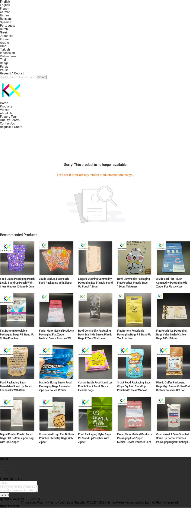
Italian (4, 15)
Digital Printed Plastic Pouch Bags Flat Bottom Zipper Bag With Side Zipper (17, 438)
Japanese (6, 36)
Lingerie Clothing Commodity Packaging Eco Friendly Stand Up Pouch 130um (95, 282)
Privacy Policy (9, 476)
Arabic (4, 42)
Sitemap (5, 472)
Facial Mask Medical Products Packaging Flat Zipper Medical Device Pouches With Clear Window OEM (56, 334)
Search (42, 77)
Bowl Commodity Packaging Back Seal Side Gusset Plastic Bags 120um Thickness (95, 334)
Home (4, 103)
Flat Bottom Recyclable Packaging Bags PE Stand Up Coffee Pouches (17, 334)
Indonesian (7, 53)
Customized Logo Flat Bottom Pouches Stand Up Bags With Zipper (56, 438)
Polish (4, 70)
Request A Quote (11, 73)
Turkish (5, 49)
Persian (5, 66)
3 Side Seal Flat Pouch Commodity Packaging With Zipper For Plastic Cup (172, 282)
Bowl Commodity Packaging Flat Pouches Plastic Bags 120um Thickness (133, 282)
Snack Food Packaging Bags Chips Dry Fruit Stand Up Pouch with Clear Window (133, 386)
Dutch (4, 29)
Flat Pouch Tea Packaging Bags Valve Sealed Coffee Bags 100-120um (171, 334)
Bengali (5, 63)
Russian (5, 18)
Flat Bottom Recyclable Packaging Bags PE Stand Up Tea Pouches (134, 334)
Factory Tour (8, 116)
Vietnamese (8, 56)
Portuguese (7, 25)
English (5, 5)
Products (6, 106)
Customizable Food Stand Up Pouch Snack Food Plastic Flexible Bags (95, 386)
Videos (4, 110)
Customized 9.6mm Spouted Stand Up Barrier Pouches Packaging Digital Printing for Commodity (173, 438)
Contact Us (7, 123)
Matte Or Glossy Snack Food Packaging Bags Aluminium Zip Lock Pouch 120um (55, 386)
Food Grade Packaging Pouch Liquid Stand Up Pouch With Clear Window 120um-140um (17, 282)
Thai (3, 59)
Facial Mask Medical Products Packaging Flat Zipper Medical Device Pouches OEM (134, 438)
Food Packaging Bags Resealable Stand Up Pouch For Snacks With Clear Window (16, 386)
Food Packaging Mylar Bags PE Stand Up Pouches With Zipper (94, 438)
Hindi (3, 46)
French (4, 8)
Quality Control (10, 120)
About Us (6, 113)
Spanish (5, 22)
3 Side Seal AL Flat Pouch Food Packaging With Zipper (55, 280)
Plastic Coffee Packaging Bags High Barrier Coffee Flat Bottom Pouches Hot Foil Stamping (173, 386)
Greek (3, 32)
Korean (5, 39)
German (5, 12)
